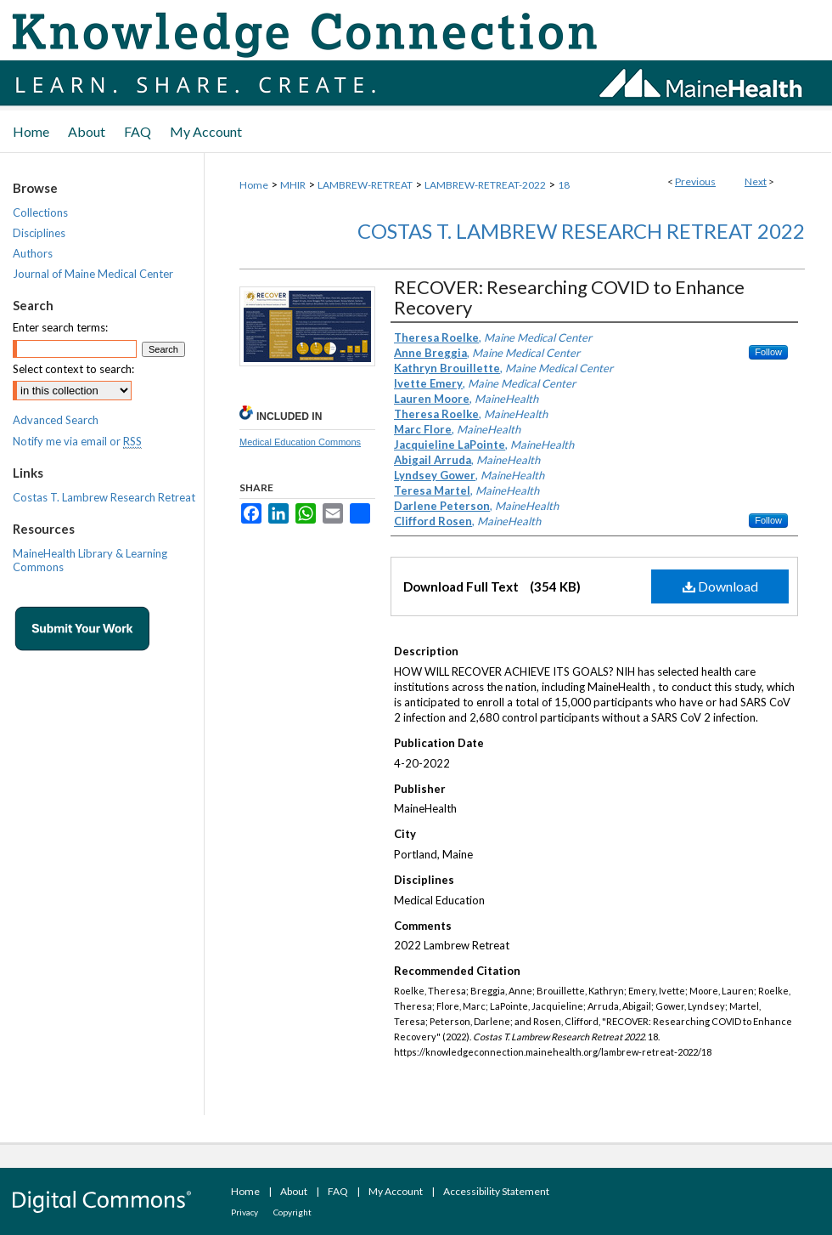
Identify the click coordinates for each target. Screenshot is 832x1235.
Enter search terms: (60, 327)
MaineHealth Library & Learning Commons (90, 560)
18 (564, 184)
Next (756, 181)
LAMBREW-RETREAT (365, 184)
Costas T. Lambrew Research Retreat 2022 (581, 230)
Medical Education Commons (300, 442)
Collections (40, 212)
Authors (33, 253)
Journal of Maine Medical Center (93, 273)
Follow (768, 352)
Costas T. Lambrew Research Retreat (104, 497)
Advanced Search (55, 420)
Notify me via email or (77, 441)
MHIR (293, 184)
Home (253, 184)
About (293, 1191)
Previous (695, 181)
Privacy (244, 1212)
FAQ (338, 1191)
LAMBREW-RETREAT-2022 (485, 184)
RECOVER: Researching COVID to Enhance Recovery (569, 297)
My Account (395, 1191)
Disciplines (39, 233)
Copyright (292, 1212)
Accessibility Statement (496, 1191)
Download (720, 586)
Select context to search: (73, 369)
